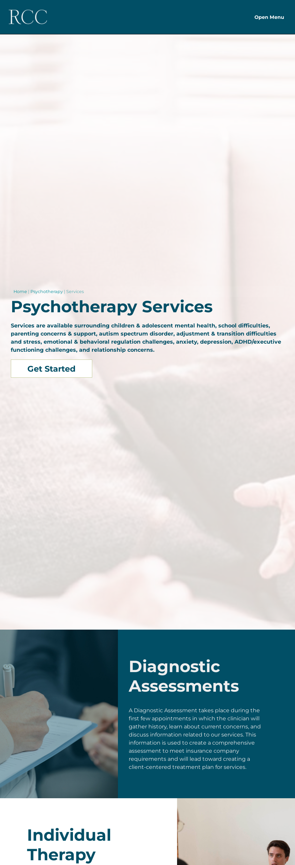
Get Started (51, 369)
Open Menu (269, 17)
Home (20, 291)
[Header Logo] (27, 17)
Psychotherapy (46, 291)
